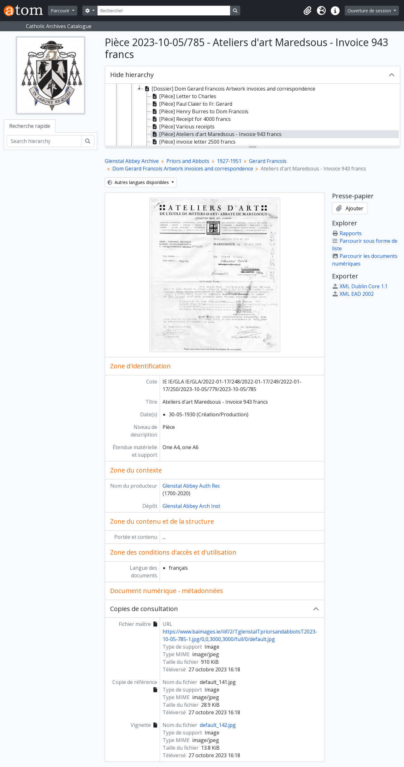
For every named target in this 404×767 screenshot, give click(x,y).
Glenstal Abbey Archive (132, 161)
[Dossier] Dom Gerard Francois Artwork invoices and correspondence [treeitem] (229, 88)
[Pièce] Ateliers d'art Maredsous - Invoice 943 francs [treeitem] (216, 134)
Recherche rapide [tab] (29, 125)
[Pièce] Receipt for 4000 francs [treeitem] (191, 119)
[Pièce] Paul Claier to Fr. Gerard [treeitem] (191, 104)
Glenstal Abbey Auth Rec (191, 485)
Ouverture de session (370, 11)
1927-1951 (229, 161)
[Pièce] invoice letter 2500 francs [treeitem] (193, 142)
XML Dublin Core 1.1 (360, 286)
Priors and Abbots (187, 161)
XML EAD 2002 (353, 293)
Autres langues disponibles (139, 182)
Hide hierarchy (132, 74)
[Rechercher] (163, 10)
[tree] (252, 115)
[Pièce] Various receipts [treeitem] (183, 126)
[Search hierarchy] (44, 141)
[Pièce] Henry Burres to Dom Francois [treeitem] (199, 111)
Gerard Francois (268, 161)
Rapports (347, 233)
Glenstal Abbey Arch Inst (191, 505)
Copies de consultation (144, 608)
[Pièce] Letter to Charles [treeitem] (183, 96)
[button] (307, 11)
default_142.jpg (218, 725)
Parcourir (61, 11)
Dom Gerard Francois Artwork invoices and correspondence (182, 168)
